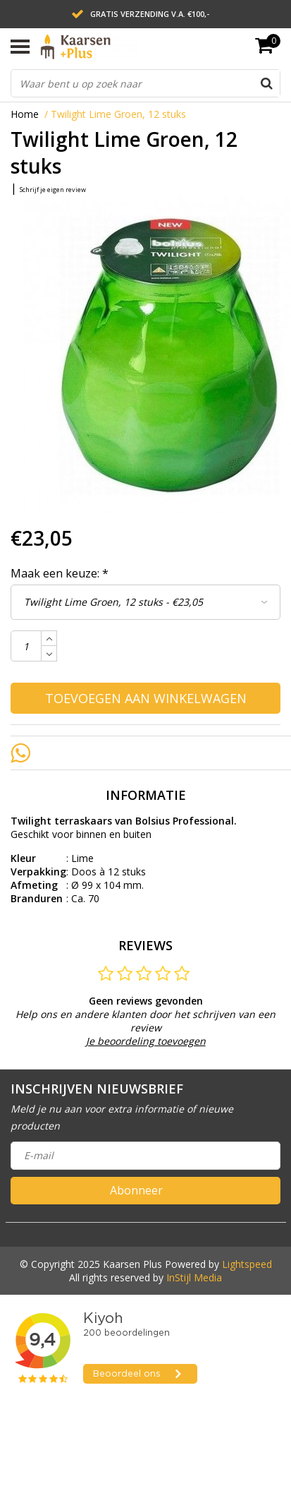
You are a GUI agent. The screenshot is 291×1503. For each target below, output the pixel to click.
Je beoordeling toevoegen (146, 1041)
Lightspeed (247, 1264)
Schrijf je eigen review (53, 189)
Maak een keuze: (60, 573)
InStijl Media (194, 1277)
